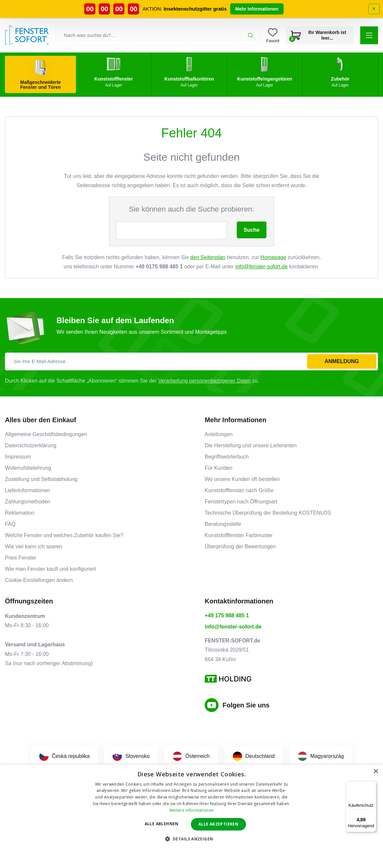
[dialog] (191, 807)
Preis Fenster (20, 558)
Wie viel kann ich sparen (33, 546)
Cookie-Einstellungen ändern (39, 580)
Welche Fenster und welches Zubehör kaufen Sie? (64, 535)
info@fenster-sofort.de (261, 266)
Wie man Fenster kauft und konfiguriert (50, 569)
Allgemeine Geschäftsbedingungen (46, 434)
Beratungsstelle (223, 524)
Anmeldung (342, 361)
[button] (369, 35)
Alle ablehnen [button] (162, 824)
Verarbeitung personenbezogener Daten (205, 381)
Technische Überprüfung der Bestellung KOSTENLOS (268, 513)
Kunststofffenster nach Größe (239, 490)
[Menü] (372, 785)
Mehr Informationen (257, 9)
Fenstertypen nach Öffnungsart (241, 501)
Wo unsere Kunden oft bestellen (242, 479)
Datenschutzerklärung (30, 445)
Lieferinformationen (27, 490)
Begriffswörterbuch (227, 456)
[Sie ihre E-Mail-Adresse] (191, 361)
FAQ (10, 524)
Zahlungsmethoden (27, 501)
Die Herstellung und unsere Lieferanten (250, 445)
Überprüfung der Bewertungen (240, 546)
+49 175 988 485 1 (227, 615)
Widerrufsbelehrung (28, 468)
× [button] (375, 771)
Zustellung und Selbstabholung (41, 479)
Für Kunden (218, 468)
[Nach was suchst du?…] (157, 35)
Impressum (18, 456)
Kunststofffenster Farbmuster (239, 535)
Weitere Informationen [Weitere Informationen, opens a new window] (191, 810)
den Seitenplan (208, 257)
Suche (252, 230)
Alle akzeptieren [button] (218, 824)
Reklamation (19, 513)
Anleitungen (219, 434)
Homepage (273, 257)
